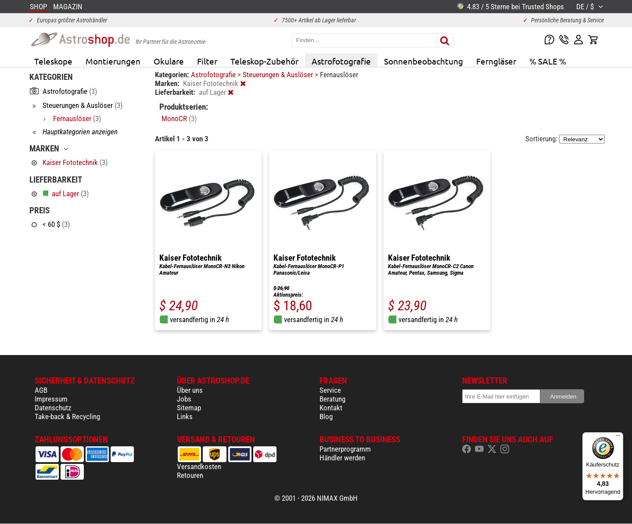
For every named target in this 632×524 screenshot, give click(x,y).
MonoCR (179, 118)
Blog (326, 416)
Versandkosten (199, 466)
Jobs (184, 399)
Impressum (51, 399)
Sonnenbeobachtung (423, 61)
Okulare (169, 61)
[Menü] (618, 437)
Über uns (190, 390)
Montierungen (113, 61)
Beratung (332, 399)
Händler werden (342, 457)
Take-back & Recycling (67, 416)
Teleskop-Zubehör (264, 61)
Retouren (190, 475)
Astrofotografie (341, 61)
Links (185, 416)
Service (330, 390)
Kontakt (331, 407)
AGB (41, 390)
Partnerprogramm (345, 449)
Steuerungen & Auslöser (279, 74)
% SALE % (547, 61)
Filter (207, 61)
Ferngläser (496, 61)
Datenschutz (53, 407)
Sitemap (189, 407)
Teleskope (53, 61)
